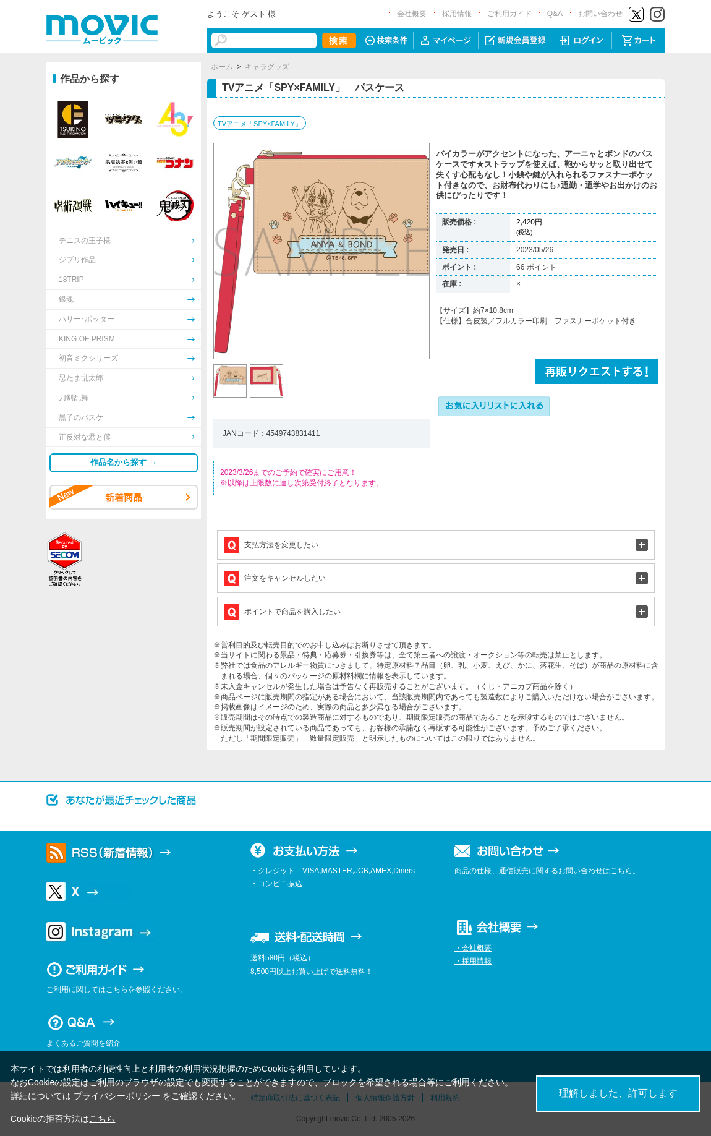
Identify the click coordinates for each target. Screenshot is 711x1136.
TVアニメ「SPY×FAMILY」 (260, 123)
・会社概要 (473, 948)
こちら (102, 1119)
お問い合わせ (600, 13)
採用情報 (457, 13)
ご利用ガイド (509, 13)
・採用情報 (473, 961)
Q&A (555, 13)
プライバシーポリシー (117, 1096)
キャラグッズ (267, 66)
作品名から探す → (123, 462)
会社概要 (412, 13)
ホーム (222, 66)
